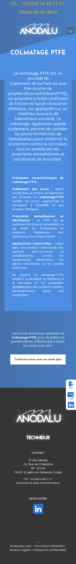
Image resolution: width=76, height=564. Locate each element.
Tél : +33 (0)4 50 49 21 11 (38, 479)
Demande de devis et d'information (38, 483)
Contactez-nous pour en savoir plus (38, 359)
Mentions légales (20, 550)
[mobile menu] (70, 31)
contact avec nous (39, 345)
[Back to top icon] (38, 542)
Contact (71, 399)
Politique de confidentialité (49, 550)
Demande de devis (38, 12)
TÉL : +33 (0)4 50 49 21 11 (37, 3)
